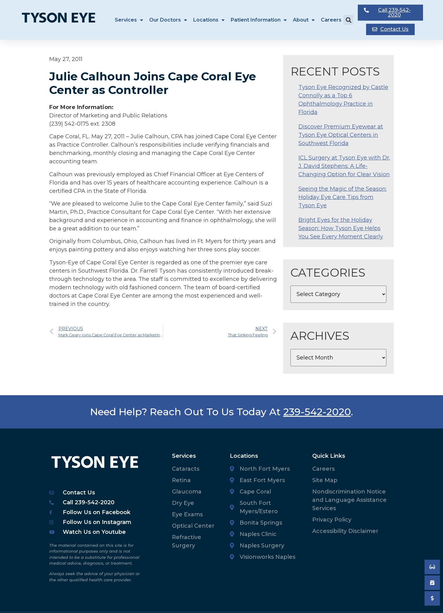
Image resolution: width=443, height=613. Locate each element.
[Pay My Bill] (432, 598)
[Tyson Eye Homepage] (62, 20)
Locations (209, 20)
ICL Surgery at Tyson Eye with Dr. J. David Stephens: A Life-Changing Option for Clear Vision (344, 166)
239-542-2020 (317, 412)
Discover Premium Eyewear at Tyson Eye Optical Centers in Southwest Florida (340, 135)
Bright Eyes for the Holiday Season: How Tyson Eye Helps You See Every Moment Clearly (340, 228)
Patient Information (259, 20)
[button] (348, 20)
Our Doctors (168, 20)
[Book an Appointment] (432, 567)
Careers (331, 20)
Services (129, 20)
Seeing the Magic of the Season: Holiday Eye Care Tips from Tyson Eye (342, 197)
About (304, 20)
